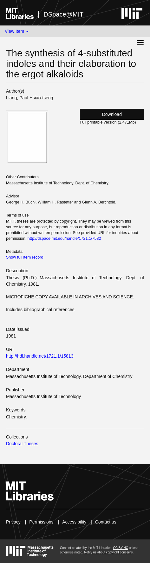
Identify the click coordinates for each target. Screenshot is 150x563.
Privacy (13, 521)
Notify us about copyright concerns (108, 552)
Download (112, 114)
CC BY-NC (120, 548)
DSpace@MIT (63, 14)
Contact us (105, 521)
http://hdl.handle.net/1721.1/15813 (40, 356)
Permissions (41, 521)
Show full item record (24, 257)
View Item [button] (17, 31)
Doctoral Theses (22, 443)
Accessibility (74, 521)
